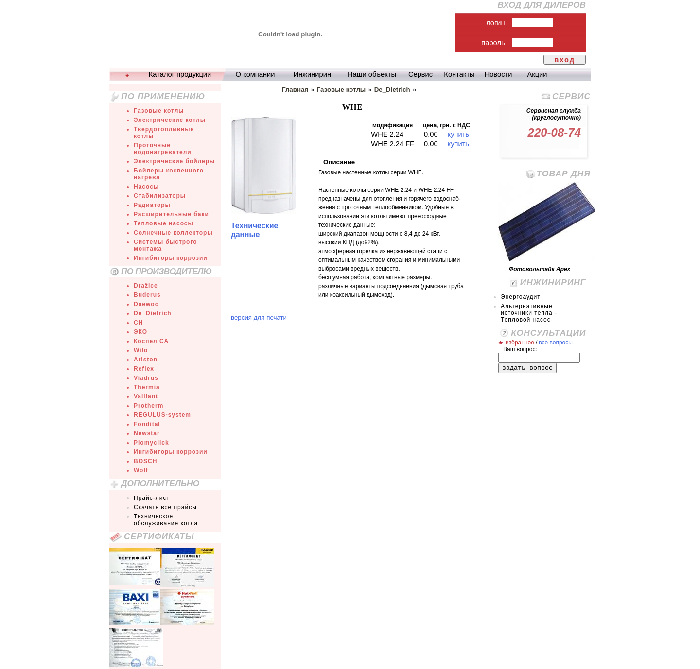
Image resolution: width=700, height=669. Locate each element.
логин (495, 23)
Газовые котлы (159, 110)
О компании (255, 74)
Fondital (147, 424)
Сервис (420, 74)
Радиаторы (152, 205)
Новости (498, 74)
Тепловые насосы (163, 223)
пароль (493, 43)
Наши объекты (372, 74)
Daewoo (146, 304)
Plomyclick (151, 442)
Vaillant (146, 396)
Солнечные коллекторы (173, 232)
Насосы (146, 186)
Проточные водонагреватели (163, 148)
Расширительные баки (171, 214)
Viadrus (146, 378)
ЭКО (140, 331)
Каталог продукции (180, 74)
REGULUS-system (162, 415)
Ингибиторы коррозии (171, 258)
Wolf (141, 470)
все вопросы (556, 342)
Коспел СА (151, 341)
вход (564, 60)
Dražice (146, 285)
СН (138, 322)
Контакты (459, 74)
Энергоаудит (521, 296)
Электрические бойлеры (174, 161)
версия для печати (259, 317)
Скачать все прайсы (165, 507)
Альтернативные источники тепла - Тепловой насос (529, 313)
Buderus (147, 295)
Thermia (147, 387)
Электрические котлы (170, 120)
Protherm (148, 405)
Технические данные (254, 230)
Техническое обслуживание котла (166, 520)
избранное (520, 342)
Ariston (146, 359)
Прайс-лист (152, 498)
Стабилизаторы (160, 195)
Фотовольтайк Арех (539, 269)
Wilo (141, 350)
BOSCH (145, 461)
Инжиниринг (314, 74)
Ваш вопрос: (520, 349)
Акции (537, 74)
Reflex (144, 368)
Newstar (147, 433)
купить (458, 134)
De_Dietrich (153, 313)
